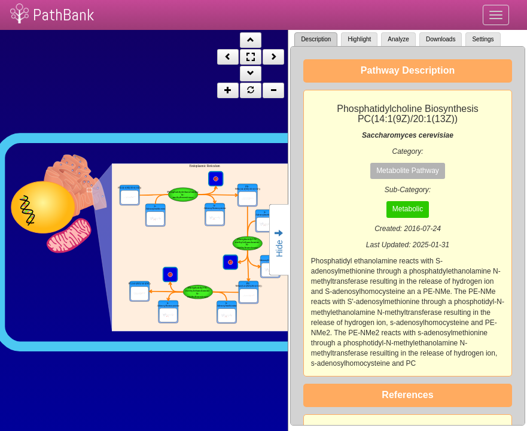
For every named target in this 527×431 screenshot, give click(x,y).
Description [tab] (316, 39)
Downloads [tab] (440, 39)
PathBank (63, 14)
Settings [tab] (483, 39)
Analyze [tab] (398, 39)
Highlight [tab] (359, 39)
